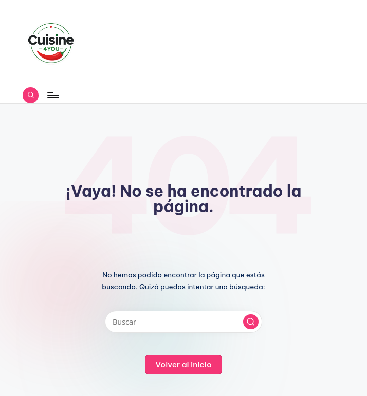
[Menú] (52, 95)
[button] (251, 322)
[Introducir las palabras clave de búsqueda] (183, 322)
